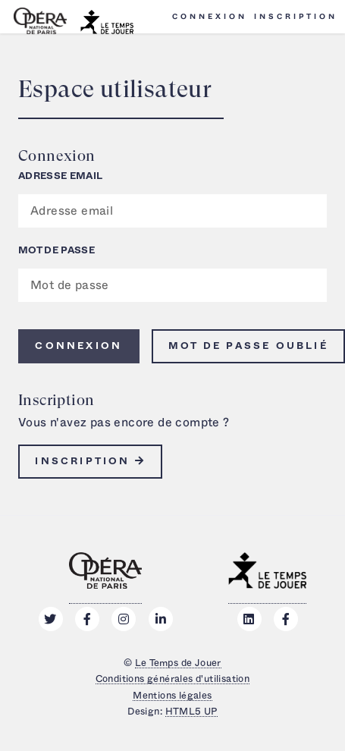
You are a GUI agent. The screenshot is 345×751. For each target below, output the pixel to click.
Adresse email (60, 176)
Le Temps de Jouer (178, 663)
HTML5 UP (191, 711)
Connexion (209, 16)
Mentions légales (172, 695)
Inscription (295, 16)
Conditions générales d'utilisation (173, 678)
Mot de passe (56, 250)
